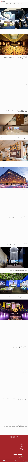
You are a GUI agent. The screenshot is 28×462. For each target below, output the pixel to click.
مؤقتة (10, 3)
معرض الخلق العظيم (24, 269)
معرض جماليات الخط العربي (23, 162)
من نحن (21, 443)
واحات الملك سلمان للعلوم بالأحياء (22, 346)
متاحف (7, 3)
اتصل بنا (21, 444)
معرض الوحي (25, 216)
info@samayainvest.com (19, 449)
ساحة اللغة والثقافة (24, 372)
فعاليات (14, 3)
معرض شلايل (25, 30)
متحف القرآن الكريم (24, 56)
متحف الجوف (25, 243)
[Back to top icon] (4, 460)
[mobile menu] (27, 1)
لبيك (26, 83)
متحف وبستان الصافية (24, 189)
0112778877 (20, 448)
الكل (21, 3)
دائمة (18, 3)
